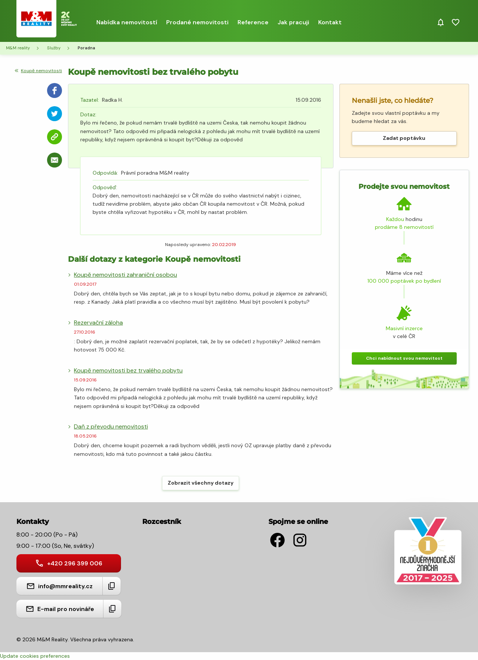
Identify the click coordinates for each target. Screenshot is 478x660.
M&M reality (18, 47)
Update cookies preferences (35, 656)
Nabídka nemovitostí (126, 22)
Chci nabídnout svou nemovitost (404, 358)
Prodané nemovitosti (197, 22)
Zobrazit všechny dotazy (200, 482)
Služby (53, 47)
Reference (253, 22)
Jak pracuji (293, 22)
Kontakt (330, 22)
